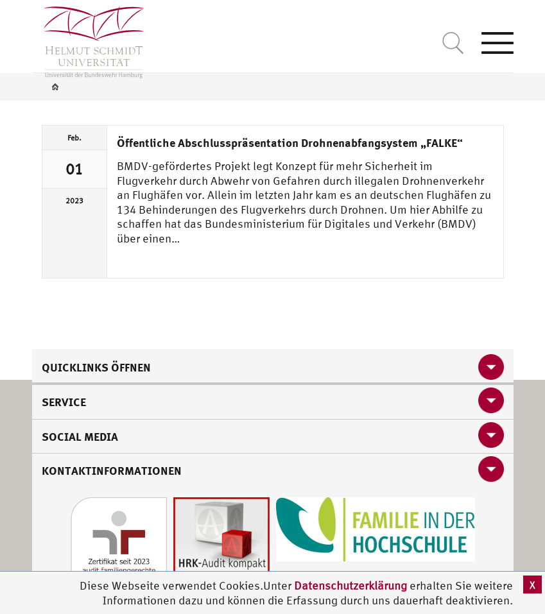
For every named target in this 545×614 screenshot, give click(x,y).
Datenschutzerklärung (350, 585)
